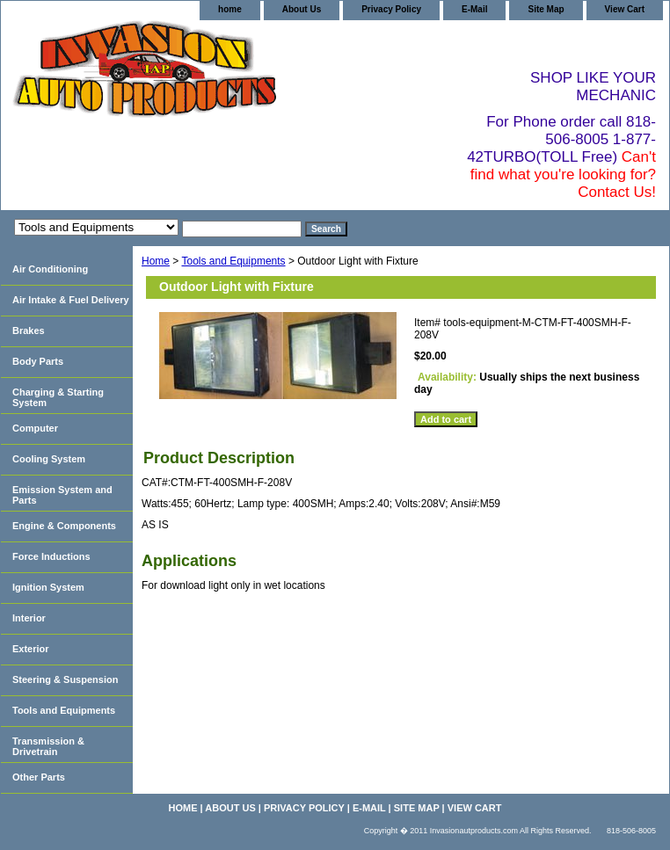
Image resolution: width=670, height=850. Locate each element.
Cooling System (48, 459)
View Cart (625, 9)
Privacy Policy (391, 9)
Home (156, 261)
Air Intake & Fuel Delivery (70, 299)
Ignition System (48, 587)
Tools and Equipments (233, 261)
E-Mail (474, 9)
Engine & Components (64, 525)
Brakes (28, 330)
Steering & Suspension (65, 679)
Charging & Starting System (58, 397)
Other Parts (38, 777)
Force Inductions (51, 556)
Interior (29, 618)
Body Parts (37, 361)
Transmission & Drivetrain (48, 746)
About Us (301, 9)
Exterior (30, 648)
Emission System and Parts (62, 494)
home (230, 9)
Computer (35, 428)
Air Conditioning (50, 269)
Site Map (546, 9)
